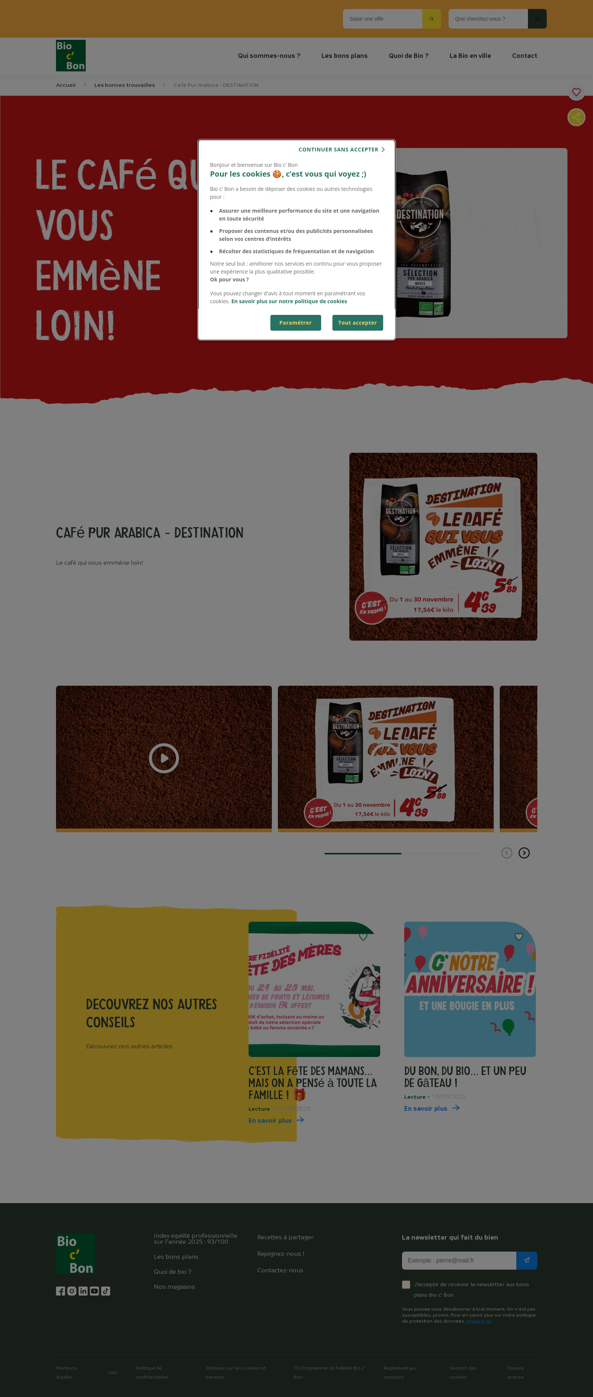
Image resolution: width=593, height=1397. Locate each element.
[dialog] (296, 240)
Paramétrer (295, 322)
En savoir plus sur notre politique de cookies (289, 301)
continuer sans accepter (338, 149)
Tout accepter (357, 322)
